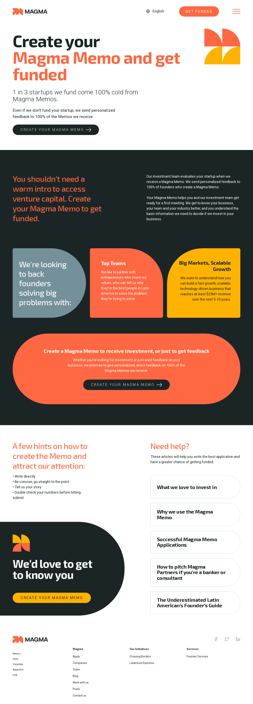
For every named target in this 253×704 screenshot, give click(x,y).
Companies (80, 663)
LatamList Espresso (142, 663)
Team (76, 669)
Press (76, 689)
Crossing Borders (140, 656)
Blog (75, 676)
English (158, 11)
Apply (76, 656)
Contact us (79, 695)
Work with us (81, 682)
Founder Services (197, 656)
